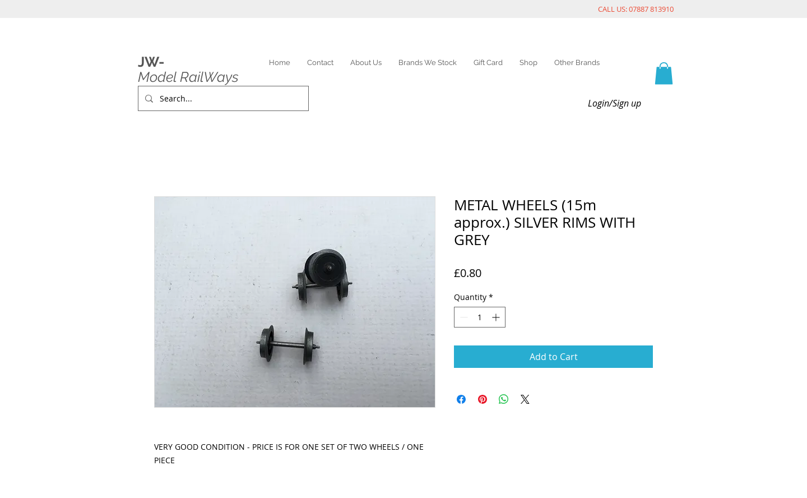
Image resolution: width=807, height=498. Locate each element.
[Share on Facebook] (461, 399)
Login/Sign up (614, 103)
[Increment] (497, 317)
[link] (664, 73)
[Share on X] (525, 399)
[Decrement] (463, 317)
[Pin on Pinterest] (482, 399)
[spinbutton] (480, 317)
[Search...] (222, 98)
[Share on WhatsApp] (504, 399)
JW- (151, 61)
